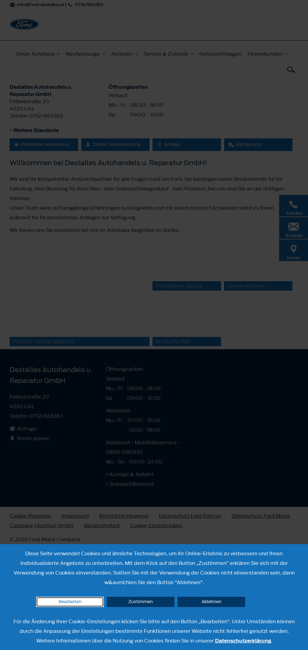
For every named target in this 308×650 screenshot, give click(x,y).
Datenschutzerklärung (243, 640)
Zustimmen (140, 602)
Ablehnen (211, 602)
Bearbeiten (70, 602)
